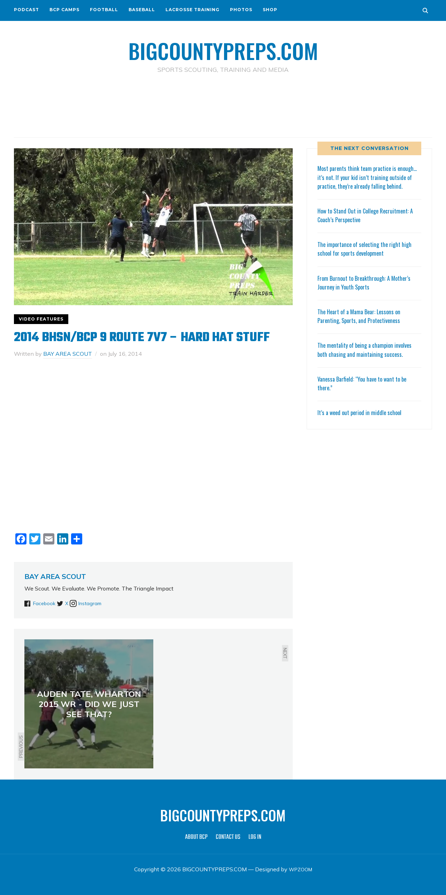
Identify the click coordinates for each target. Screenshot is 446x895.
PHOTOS (241, 9)
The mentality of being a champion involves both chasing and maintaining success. (368, 358)
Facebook (45, 603)
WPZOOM (300, 869)
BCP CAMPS (64, 9)
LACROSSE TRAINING (193, 9)
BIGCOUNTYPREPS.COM (223, 49)
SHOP (270, 9)
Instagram (105, 603)
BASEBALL (142, 9)
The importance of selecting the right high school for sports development (367, 257)
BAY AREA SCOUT (67, 353)
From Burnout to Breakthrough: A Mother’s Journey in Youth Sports (367, 291)
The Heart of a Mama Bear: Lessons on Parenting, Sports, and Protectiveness (362, 324)
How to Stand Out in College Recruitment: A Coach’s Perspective (369, 224)
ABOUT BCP (196, 837)
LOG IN (254, 837)
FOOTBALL (104, 9)
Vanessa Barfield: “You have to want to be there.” (365, 392)
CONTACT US (228, 837)
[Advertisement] (223, 105)
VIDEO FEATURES (41, 319)
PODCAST (26, 9)
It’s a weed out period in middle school (362, 421)
